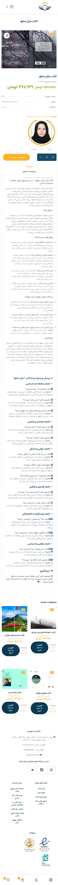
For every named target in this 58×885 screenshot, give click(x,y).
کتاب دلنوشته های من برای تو (43, 632)
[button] (7, 36)
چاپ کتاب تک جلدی (17, 796)
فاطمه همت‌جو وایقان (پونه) (38, 116)
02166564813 (27, 744)
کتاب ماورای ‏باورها (43, 693)
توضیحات (29, 166)
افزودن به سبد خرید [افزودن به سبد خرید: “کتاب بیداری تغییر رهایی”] (10, 650)
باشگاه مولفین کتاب (17, 821)
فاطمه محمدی (52, 649)
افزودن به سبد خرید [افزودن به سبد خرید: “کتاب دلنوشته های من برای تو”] (39, 647)
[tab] (29, 166)
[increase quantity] (53, 157)
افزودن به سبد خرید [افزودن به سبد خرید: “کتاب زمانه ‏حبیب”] (10, 707)
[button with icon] (51, 770)
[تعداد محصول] (47, 157)
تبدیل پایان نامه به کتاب (41, 802)
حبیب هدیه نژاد (23, 709)
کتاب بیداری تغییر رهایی (14, 635)
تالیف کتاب (41, 792)
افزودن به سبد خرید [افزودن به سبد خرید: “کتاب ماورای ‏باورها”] (39, 708)
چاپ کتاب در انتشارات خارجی (17, 803)
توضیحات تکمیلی (29, 171)
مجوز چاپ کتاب (41, 797)
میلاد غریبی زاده (52, 710)
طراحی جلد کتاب (17, 809)
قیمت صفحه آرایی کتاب (17, 814)
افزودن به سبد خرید (16, 157)
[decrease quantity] (40, 157)
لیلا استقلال (23, 652)
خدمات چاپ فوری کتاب (17, 790)
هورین (4, 107)
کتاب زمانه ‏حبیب (14, 692)
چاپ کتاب (41, 788)
